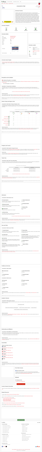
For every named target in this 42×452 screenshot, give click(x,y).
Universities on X (24, 426)
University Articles (24, 435)
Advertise (20, 449)
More (20, 1)
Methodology (15, 449)
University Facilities (28, 292)
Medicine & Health (7, 121)
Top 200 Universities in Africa (5, 430)
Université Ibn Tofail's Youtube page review (7, 352)
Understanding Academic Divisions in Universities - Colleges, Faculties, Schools (17, 314)
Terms (21, 449)
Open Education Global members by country (26, 373)
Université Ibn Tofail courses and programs (14, 149)
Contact (17, 449)
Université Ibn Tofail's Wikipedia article (20, 381)
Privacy (23, 449)
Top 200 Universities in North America (6, 426)
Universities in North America (5, 435)
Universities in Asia (4, 440)
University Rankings (9, 1)
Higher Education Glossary (25, 440)
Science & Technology (6, 123)
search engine (35, 149)
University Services (34, 292)
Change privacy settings (27, 449)
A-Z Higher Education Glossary (20, 406)
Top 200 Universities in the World (6, 425)
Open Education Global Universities (6, 444)
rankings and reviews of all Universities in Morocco (13, 394)
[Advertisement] (7, 14)
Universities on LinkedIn (24, 431)
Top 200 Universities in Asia (5, 431)
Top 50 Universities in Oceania (5, 432)
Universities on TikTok (24, 430)
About (12, 449)
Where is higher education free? (7, 399)
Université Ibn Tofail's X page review (6, 350)
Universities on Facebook (24, 425)
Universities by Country (16, 1)
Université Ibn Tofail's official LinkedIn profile (7, 357)
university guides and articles (8, 397)
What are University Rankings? (7, 400)
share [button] (38, 7)
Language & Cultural (7, 118)
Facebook (4, 446)
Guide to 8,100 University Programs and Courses (9, 398)
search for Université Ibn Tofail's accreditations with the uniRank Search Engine (21, 91)
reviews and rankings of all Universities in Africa (12, 404)
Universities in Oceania (4, 441)
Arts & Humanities (7, 116)
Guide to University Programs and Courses (13, 153)
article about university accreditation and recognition (19, 95)
